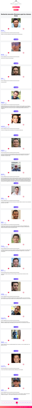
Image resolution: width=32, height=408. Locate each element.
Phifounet (2, 246)
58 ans (6, 342)
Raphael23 (2, 174)
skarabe (2, 198)
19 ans (6, 55)
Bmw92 (2, 222)
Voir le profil (16, 39)
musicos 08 (2, 126)
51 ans (5, 366)
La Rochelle (2, 294)
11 (20, 402)
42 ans (6, 318)
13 (23, 402)
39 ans (6, 294)
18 (16, 404)
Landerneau (3, 342)
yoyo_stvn (2, 54)
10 (18, 402)
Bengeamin (2, 102)
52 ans (6, 390)
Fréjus (2, 31)
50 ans (5, 270)
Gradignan (2, 318)
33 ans (4, 79)
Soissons (2, 366)
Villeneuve (2, 390)
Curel (2, 79)
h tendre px (2, 150)
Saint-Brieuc (3, 55)
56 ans (4, 31)
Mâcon (2, 270)
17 (30, 402)
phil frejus (2, 30)
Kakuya (2, 78)
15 (27, 402)
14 (25, 402)
